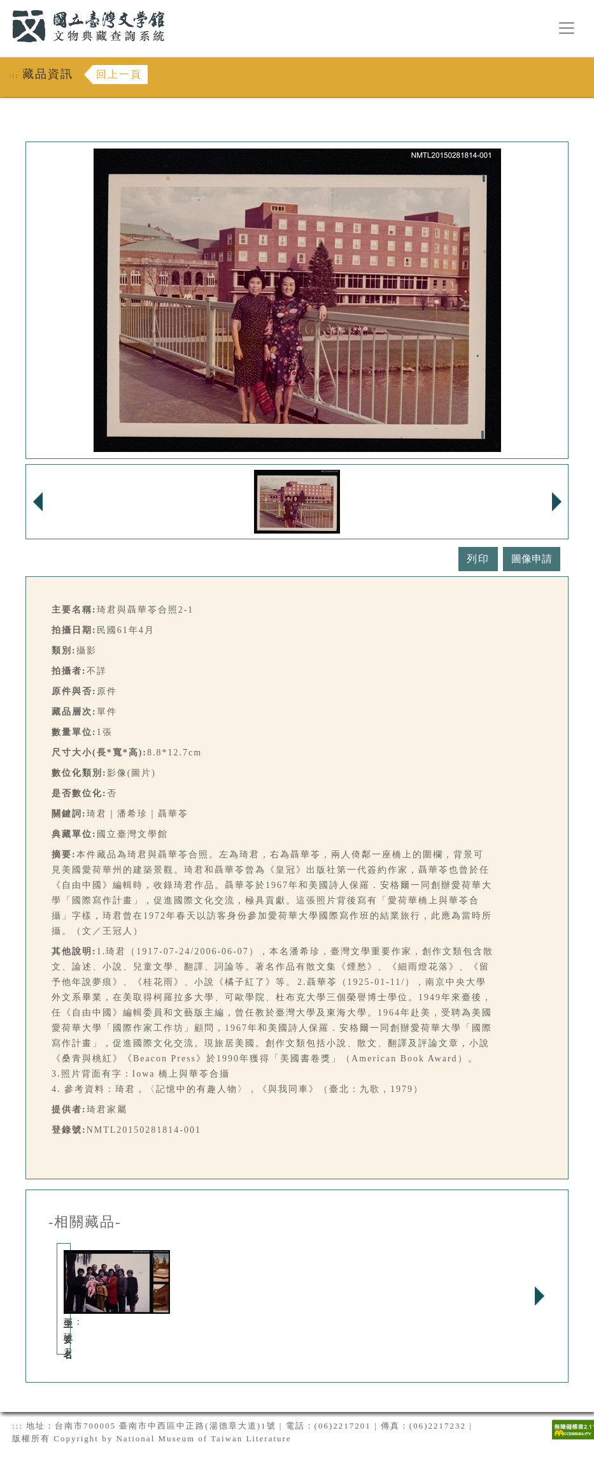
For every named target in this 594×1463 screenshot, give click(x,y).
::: (4, 7)
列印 (478, 558)
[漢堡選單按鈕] (566, 28)
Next (539, 1296)
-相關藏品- (85, 1222)
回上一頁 (119, 74)
